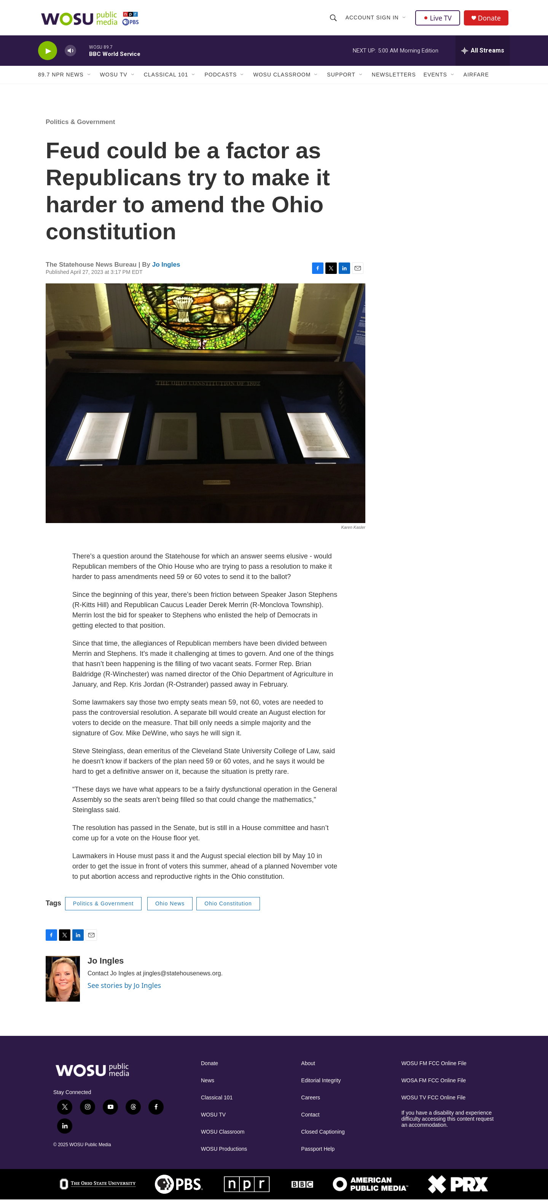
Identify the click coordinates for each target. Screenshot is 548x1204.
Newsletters (394, 79)
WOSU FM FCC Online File (434, 1067)
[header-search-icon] (333, 19)
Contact (310, 1119)
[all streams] (483, 55)
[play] (47, 55)
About (308, 1067)
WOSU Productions (224, 1153)
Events (435, 79)
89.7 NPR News (61, 79)
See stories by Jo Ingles (124, 989)
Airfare (476, 79)
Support (341, 79)
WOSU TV (113, 79)
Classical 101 (166, 79)
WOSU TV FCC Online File (433, 1102)
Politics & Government (80, 126)
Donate (490, 20)
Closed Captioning (322, 1136)
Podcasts (220, 79)
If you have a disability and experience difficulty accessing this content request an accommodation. (447, 1123)
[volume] (70, 55)
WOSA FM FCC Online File (433, 1085)
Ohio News (170, 908)
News (207, 1085)
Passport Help (318, 1153)
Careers (310, 1102)
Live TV (438, 19)
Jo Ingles (166, 268)
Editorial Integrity (321, 1085)
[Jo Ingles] (63, 983)
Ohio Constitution (228, 908)
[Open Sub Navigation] (404, 20)
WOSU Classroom (282, 79)
